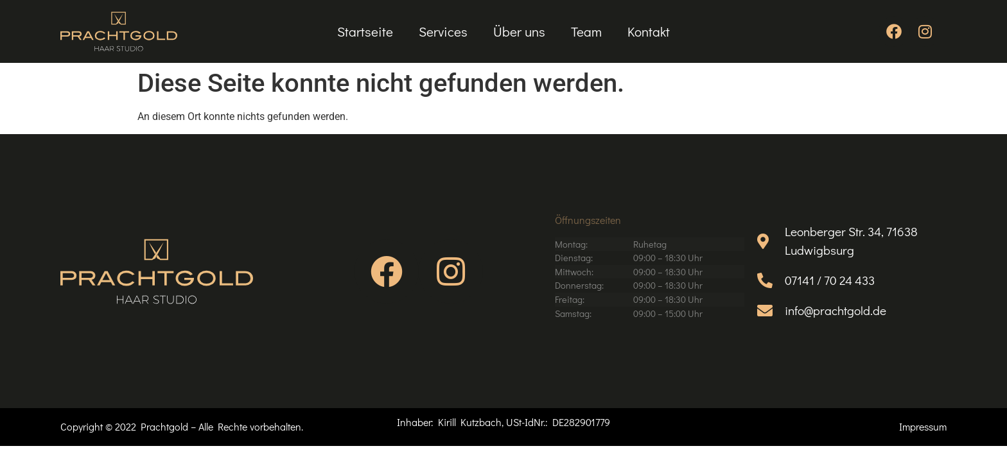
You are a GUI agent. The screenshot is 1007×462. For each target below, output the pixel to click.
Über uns (519, 31)
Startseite (365, 31)
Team (586, 31)
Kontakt (648, 31)
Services (443, 31)
